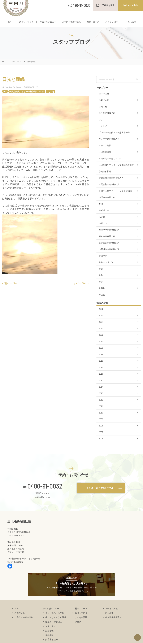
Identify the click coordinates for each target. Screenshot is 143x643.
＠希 (101, 281)
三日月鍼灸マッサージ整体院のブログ (26, 97)
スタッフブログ (26, 22)
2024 (101, 328)
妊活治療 (49, 636)
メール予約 (132, 5)
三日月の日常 (105, 158)
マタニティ (50, 632)
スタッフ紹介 (111, 22)
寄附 (101, 209)
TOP (10, 22)
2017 (101, 373)
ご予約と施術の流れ (71, 22)
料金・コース (93, 22)
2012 (101, 405)
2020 (101, 353)
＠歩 (101, 287)
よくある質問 (130, 22)
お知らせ (103, 112)
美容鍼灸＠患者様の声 (109, 248)
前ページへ (11, 288)
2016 (101, 379)
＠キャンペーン (106, 268)
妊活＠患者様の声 (107, 203)
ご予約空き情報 (107, 5)
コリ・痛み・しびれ (54, 618)
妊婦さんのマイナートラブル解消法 (115, 196)
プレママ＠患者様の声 (109, 145)
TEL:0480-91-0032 (16, 541)
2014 (101, 392)
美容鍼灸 (49, 640)
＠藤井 (102, 294)
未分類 (102, 222)
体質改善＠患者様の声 (109, 190)
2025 (101, 321)
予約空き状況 (105, 177)
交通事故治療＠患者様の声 (111, 183)
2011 (101, 412)
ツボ (5, 97)
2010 (101, 418)
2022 (101, 340)
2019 (101, 360)
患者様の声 (104, 216)
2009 (101, 425)
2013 (101, 399)
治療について (105, 229)
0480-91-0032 (44, 492)
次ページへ (80, 288)
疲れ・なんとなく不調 (55, 623)
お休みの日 (104, 99)
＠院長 (102, 300)
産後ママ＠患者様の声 (109, 235)
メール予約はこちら (102, 493)
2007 (101, 438)
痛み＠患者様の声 (107, 242)
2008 (101, 431)
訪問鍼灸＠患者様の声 (109, 255)
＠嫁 (101, 274)
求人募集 (109, 618)
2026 (101, 315)
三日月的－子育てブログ (110, 164)
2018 (101, 366)
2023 (101, 334)
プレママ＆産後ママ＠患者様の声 (114, 138)
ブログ (78, 627)
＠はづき (50, 97)
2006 (101, 444)
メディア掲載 (105, 151)
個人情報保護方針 (113, 623)
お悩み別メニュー (48, 22)
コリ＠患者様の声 (107, 119)
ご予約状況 (19, 618)
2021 (101, 347)
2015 (101, 386)
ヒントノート (105, 132)
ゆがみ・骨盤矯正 (53, 627)
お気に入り (104, 106)
